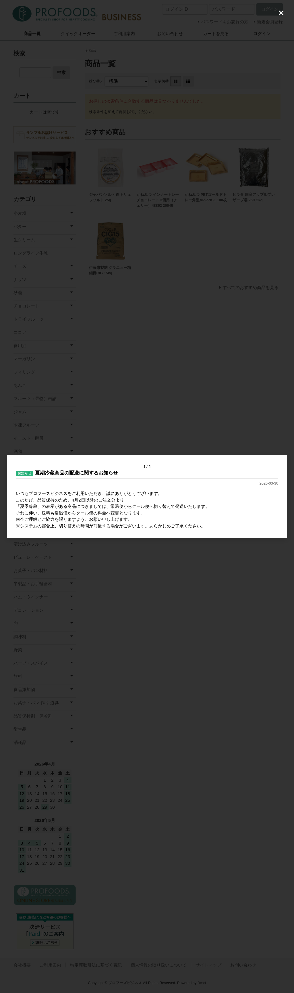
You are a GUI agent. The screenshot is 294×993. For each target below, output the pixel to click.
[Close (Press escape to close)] (281, 13)
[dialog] (147, 496)
